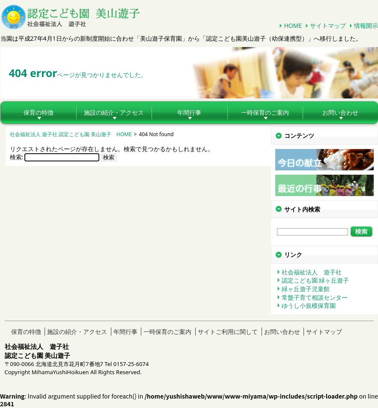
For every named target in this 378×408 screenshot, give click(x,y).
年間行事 (189, 112)
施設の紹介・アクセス (114, 112)
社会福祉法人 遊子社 (312, 272)
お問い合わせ (282, 332)
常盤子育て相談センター (315, 297)
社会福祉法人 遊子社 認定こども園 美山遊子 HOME (71, 134)
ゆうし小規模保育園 (309, 305)
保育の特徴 (39, 112)
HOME (293, 25)
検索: (17, 157)
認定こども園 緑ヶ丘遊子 (315, 280)
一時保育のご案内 (265, 112)
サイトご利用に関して (228, 332)
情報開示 (366, 25)
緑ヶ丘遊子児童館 (306, 289)
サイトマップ (328, 25)
